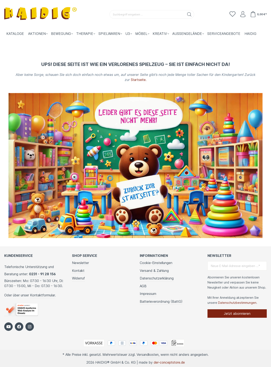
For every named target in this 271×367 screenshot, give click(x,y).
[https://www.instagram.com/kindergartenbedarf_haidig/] (29, 326)
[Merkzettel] (231, 14)
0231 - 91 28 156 (42, 274)
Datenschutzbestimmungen (237, 302)
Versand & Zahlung (154, 270)
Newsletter (80, 262)
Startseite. (139, 80)
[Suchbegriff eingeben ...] (146, 14)
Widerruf (78, 278)
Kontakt (78, 270)
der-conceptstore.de (169, 362)
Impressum (148, 294)
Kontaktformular (42, 295)
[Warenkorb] (258, 14)
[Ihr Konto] (242, 14)
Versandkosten (147, 354)
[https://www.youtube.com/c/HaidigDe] (8, 326)
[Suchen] (189, 14)
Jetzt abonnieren (237, 313)
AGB (143, 286)
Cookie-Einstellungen (156, 262)
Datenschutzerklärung (157, 278)
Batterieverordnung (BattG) (161, 301)
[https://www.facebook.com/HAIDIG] (19, 326)
